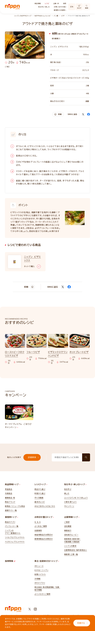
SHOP (79, 7)
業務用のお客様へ (60, 10)
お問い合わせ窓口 (60, 6)
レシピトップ (41, 484)
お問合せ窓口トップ (44, 517)
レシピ (47, 3)
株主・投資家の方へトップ (47, 561)
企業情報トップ (71, 517)
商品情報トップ (12, 484)
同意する (82, 623)
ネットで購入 (32, 266)
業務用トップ (11, 517)
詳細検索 (33, 457)
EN (71, 7)
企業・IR (56, 3)
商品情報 (38, 3)
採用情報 (10, 561)
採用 (64, 3)
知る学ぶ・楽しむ (44, 6)
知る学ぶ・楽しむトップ (75, 484)
